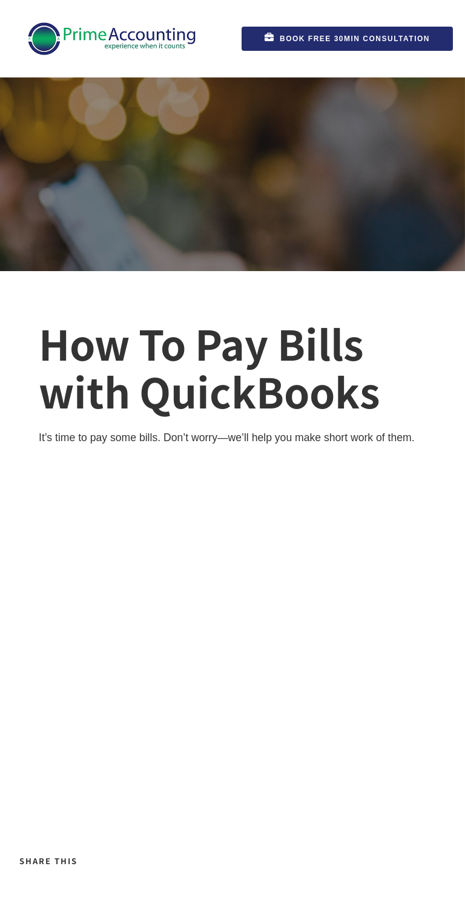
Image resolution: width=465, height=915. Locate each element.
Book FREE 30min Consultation (308, 34)
